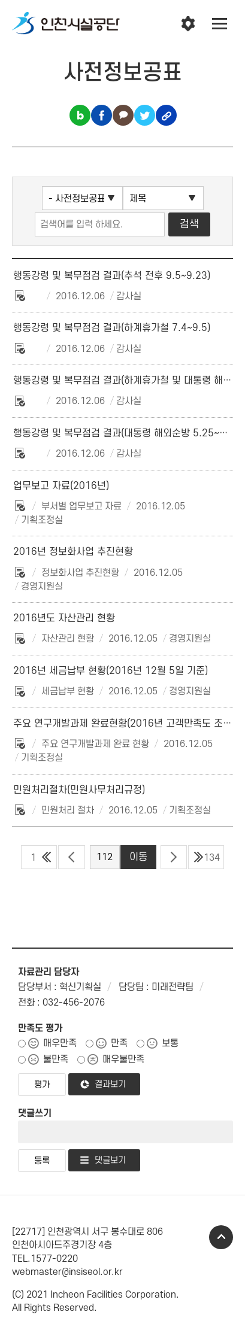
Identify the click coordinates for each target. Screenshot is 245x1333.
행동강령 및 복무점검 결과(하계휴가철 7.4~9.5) (111, 328)
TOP (221, 1237)
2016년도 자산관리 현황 (64, 618)
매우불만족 (123, 1059)
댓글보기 (110, 1160)
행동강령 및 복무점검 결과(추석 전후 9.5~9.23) (111, 276)
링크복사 (166, 115)
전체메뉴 (220, 24)
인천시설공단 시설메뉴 (188, 24)
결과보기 (110, 1084)
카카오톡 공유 (123, 115)
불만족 (55, 1059)
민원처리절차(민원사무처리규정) (79, 790)
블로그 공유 (79, 115)
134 (212, 857)
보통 (170, 1043)
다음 (174, 857)
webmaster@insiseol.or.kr (67, 1272)
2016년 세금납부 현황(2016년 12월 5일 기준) (110, 671)
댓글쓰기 (35, 1113)
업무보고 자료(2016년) (61, 486)
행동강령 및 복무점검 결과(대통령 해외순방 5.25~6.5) (125, 433)
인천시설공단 (66, 24)
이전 (71, 857)
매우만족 (60, 1043)
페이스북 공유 (101, 115)
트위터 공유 (144, 115)
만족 (119, 1043)
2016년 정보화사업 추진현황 (73, 551)
